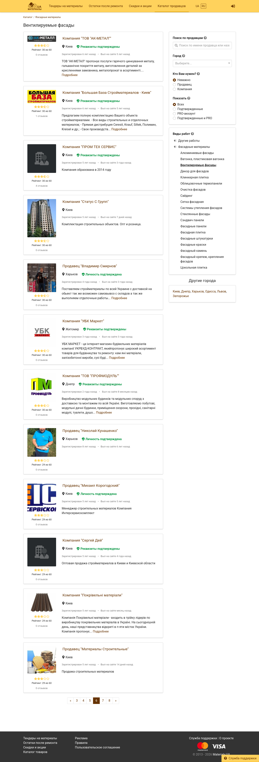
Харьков (198, 291)
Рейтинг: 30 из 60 (42, 49)
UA (197, 6)
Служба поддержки (240, 758)
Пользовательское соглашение (97, 747)
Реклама (81, 738)
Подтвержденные (190, 109)
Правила (81, 743)
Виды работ (181, 134)
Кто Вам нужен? (186, 74)
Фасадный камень (194, 251)
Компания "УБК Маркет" (83, 321)
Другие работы (187, 141)
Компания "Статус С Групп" (86, 201)
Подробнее (70, 75)
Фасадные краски (193, 244)
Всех (180, 104)
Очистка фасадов (193, 189)
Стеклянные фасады (195, 214)
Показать (181, 98)
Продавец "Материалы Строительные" (96, 649)
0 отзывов (41, 54)
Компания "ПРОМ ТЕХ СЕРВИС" (89, 147)
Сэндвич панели (192, 220)
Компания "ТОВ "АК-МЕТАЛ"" (87, 38)
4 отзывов (41, 185)
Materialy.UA (221, 754)
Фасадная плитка (193, 232)
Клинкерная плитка (195, 177)
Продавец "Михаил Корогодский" (91, 485)
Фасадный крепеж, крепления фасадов (202, 259)
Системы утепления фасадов (201, 208)
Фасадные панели (194, 226)
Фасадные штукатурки (197, 238)
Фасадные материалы (192, 147)
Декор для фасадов (195, 171)
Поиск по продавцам (188, 38)
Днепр (185, 291)
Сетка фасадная (192, 202)
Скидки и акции (140, 6)
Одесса (210, 291)
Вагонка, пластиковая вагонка (202, 159)
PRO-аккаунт (186, 113)
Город (177, 56)
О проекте (226, 738)
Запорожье (181, 296)
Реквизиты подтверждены (98, 47)
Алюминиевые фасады (197, 153)
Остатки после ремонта (106, 6)
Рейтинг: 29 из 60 (42, 464)
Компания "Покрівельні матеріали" (93, 595)
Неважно (183, 80)
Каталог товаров (35, 752)
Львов (221, 291)
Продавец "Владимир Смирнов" (90, 266)
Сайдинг (187, 196)
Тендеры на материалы (66, 6)
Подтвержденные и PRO (194, 118)
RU (203, 6)
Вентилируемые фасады (198, 165)
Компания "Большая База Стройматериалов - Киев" (107, 92)
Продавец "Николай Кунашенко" (90, 430)
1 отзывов (41, 116)
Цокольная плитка (194, 267)
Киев (176, 291)
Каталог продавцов (172, 6)
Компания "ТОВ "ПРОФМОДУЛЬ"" (91, 376)
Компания (184, 89)
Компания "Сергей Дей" (83, 540)
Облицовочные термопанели (201, 183)
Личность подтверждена (102, 274)
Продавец (184, 84)
